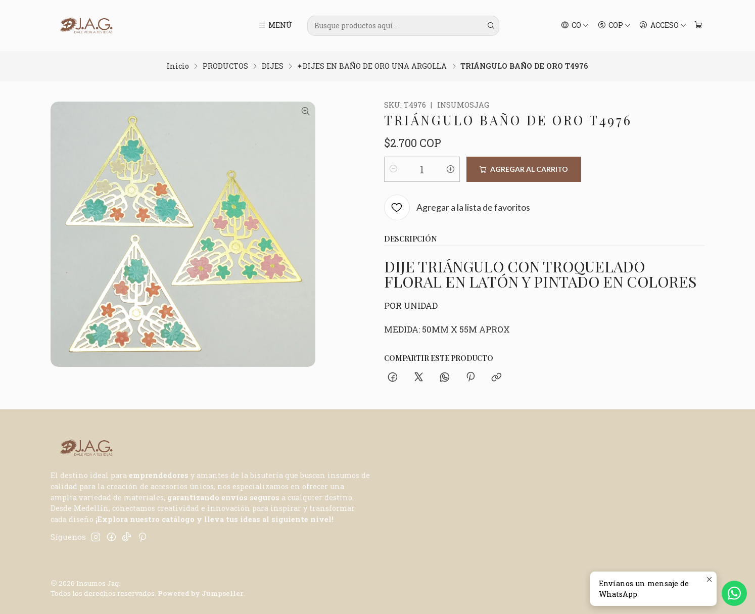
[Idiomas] (575, 25)
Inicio (178, 66)
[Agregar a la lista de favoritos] (457, 208)
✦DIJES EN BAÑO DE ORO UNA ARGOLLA (372, 66)
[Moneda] (614, 25)
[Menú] (275, 25)
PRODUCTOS (225, 66)
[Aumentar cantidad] (450, 169)
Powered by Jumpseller (201, 593)
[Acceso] (663, 25)
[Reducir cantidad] (394, 169)
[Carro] (698, 25)
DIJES (273, 66)
